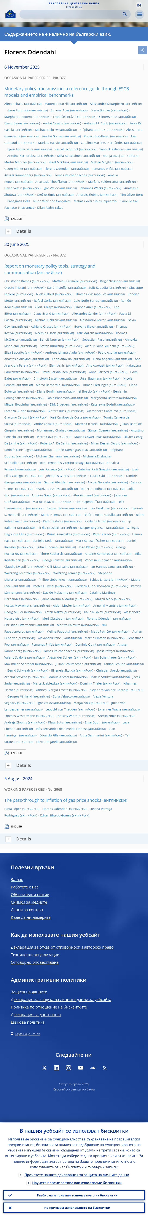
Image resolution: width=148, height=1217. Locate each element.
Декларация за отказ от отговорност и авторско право (62, 947)
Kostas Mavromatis (18, 605)
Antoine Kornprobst (21, 156)
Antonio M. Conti (96, 123)
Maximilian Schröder (19, 664)
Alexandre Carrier (85, 313)
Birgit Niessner (111, 281)
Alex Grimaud (83, 495)
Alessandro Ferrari (93, 320)
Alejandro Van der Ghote (107, 690)
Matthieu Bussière (65, 281)
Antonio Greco (42, 495)
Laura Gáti (97, 476)
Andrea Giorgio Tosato (52, 690)
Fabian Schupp (115, 664)
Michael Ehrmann (49, 456)
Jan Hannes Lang (103, 566)
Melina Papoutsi (58, 631)
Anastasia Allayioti (17, 359)
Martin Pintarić (95, 638)
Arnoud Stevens (15, 677)
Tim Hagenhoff (85, 502)
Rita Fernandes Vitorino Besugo (62, 463)
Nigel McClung (59, 162)
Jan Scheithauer (105, 657)
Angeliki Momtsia (105, 605)
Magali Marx (104, 599)
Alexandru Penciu (51, 638)
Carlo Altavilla (62, 359)
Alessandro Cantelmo (102, 411)
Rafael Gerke (43, 300)
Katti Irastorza (53, 521)
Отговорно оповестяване (35, 962)
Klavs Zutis (56, 722)
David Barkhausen (54, 372)
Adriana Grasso (42, 326)
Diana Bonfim (100, 110)
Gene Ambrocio (18, 110)
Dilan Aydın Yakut (50, 207)
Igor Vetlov (51, 188)
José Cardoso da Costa (66, 417)
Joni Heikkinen (100, 508)
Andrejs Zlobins (87, 194)
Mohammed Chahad (52, 430)
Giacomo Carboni (16, 417)
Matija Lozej (111, 156)
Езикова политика (28, 1022)
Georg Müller (13, 169)
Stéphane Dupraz (92, 130)
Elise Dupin (93, 722)
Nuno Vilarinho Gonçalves (52, 201)
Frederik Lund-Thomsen (92, 586)
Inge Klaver (87, 547)
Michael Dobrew (47, 130)
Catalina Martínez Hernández (102, 143)
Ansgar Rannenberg (18, 175)
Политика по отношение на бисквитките (49, 1007)
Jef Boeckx (85, 391)
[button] (139, 5)
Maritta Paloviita (68, 625)
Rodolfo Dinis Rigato (18, 450)
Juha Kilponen (47, 547)
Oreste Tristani (15, 287)
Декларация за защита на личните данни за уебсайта (61, 999)
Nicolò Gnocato (99, 482)
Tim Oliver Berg (131, 194)
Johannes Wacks (91, 188)
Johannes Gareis (57, 476)
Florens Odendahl (57, 169)
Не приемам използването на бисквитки (77, 1207)
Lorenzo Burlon (15, 411)
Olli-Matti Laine (58, 566)
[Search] (71, 14)
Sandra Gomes (52, 136)
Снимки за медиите (29, 902)
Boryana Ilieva (84, 326)
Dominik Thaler (91, 683)
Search (124, 14)
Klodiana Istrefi (95, 521)
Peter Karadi (102, 534)
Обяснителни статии (30, 894)
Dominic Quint (85, 644)
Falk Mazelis (85, 333)
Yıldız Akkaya (44, 307)
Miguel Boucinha (16, 404)
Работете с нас (24, 887)
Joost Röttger (106, 651)
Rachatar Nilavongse (19, 207)
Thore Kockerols (52, 554)
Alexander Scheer (60, 657)
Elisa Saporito (14, 352)
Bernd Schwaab (18, 670)
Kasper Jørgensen (92, 528)
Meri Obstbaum (53, 618)
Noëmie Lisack (45, 333)
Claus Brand (42, 313)
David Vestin (13, 188)
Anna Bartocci (99, 372)
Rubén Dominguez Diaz (72, 450)
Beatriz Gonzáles (47, 489)
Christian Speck (107, 670)
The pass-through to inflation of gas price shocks (52, 800)
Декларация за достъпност (36, 1014)
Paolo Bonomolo (58, 398)
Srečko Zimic (46, 194)
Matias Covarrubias (88, 437)
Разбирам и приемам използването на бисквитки (77, 1195)
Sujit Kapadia (98, 287)
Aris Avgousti (95, 365)
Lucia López (12, 809)
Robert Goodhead (96, 136)
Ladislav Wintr (66, 716)
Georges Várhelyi (19, 696)
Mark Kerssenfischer (90, 541)
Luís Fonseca (48, 469)
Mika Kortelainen (69, 156)
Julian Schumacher (69, 664)
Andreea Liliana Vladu (61, 352)
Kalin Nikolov (93, 612)
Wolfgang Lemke (65, 573)
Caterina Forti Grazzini (94, 469)
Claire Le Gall (128, 201)
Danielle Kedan (43, 541)
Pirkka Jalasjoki (48, 528)
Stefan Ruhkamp (52, 346)
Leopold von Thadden (61, 709)
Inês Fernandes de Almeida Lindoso (62, 729)
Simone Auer (60, 110)
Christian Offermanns (20, 625)
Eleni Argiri (57, 365)
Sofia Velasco (62, 696)
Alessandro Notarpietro (107, 104)
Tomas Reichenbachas (70, 175)
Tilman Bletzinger (95, 385)
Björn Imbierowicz (20, 149)
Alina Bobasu (13, 104)
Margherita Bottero (18, 117)
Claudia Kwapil (15, 566)
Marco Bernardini (48, 385)
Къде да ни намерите (31, 917)
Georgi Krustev (53, 560)
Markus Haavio (49, 143)
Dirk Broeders (60, 404)
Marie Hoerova (51, 515)
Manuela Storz (58, 677)
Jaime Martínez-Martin (57, 599)
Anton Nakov (54, 612)
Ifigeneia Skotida (63, 670)
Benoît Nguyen (50, 339)
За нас (17, 879)
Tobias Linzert (100, 579)
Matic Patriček (101, 631)
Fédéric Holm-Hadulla (99, 515)
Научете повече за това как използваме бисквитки (77, 1182)
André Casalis (53, 123)
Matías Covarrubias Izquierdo (95, 201)
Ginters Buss (108, 117)
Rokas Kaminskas (59, 534)
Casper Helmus (57, 508)
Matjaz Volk (82, 703)
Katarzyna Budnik (103, 404)
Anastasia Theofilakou (51, 182)
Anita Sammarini (92, 735)
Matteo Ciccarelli (57, 104)
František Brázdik (65, 117)
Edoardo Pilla (49, 735)
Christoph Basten (46, 378)
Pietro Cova (45, 437)
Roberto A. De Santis (55, 443)
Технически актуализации (35, 954)
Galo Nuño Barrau (86, 300)
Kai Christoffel (57, 287)
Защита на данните (29, 991)
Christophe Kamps (17, 281)
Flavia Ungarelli (47, 742)
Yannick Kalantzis (112, 149)
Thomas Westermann (19, 716)
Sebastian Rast (93, 339)
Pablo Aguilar (107, 352)
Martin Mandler (15, 162)
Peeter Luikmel (43, 586)
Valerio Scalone (15, 657)
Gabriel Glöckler (55, 482)
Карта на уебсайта (27, 1034)
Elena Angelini (103, 359)
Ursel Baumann (91, 378)
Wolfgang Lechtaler (18, 573)
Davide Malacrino (55, 592)
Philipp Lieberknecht (53, 579)
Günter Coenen (99, 430)
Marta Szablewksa (46, 683)
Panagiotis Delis (18, 201)
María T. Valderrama (103, 182)
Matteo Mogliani (102, 162)
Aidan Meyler (62, 605)
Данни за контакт (27, 909)
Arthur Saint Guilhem (100, 346)
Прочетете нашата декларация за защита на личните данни (76, 1174)
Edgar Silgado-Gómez (55, 815)
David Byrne (13, 123)
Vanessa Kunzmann (99, 560)
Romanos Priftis (103, 169)
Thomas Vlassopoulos (91, 294)
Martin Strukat (101, 677)
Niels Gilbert (45, 294)
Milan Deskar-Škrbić (105, 443)
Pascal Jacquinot (66, 149)
